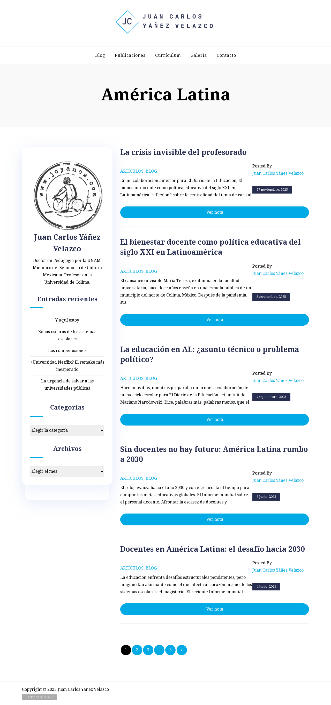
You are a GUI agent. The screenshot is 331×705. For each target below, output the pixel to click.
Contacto (226, 55)
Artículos (132, 171)
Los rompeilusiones (67, 350)
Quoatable (46, 697)
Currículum (168, 55)
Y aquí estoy (67, 320)
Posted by (278, 170)
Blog (100, 55)
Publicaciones (130, 55)
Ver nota (214, 212)
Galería (199, 55)
